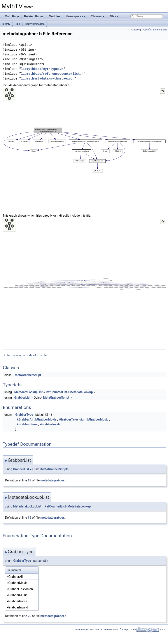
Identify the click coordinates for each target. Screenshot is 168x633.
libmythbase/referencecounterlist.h (52, 74)
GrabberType (24, 414)
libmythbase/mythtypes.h (42, 69)
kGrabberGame (27, 424)
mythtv (6, 24)
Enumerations (159, 29)
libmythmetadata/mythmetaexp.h (47, 78)
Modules (54, 16)
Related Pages (34, 16)
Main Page (12, 16)
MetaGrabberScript (28, 375)
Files (114, 16)
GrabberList (22, 397)
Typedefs (146, 29)
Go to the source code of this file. (25, 355)
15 (29, 517)
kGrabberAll (25, 419)
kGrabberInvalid (50, 424)
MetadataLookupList (28, 392)
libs (18, 24)
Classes (97, 16)
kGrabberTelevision (71, 419)
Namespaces (76, 16)
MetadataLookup (81, 392)
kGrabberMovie (45, 419)
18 (29, 480)
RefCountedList (56, 392)
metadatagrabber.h (53, 480)
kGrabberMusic (97, 419)
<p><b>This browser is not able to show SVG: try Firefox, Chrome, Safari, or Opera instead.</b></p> (84, 149)
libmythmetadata (34, 24)
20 (29, 616)
